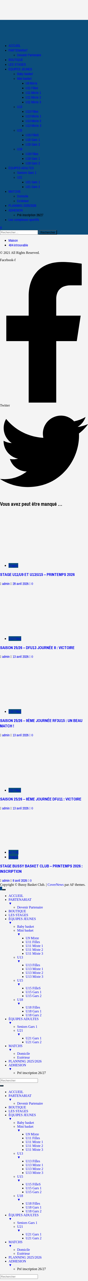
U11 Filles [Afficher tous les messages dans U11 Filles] (15, 790)
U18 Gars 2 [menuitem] (34, 1015)
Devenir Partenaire (29, 55)
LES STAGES (17, 64)
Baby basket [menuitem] (25, 926)
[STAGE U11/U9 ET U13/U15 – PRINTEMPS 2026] (32, 535)
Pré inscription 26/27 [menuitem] (31, 1073)
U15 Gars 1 (33, 139)
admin (6, 583)
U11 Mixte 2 (33, 97)
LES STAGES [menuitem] (18, 915)
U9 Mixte (31, 83)
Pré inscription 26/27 (30, 215)
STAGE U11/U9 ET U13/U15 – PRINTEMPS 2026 (37, 574)
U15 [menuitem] (52, 982)
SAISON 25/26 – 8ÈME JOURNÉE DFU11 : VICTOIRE (40, 799)
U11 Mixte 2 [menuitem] (34, 949)
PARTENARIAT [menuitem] (48, 901)
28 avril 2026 (21, 583)
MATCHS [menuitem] (48, 1048)
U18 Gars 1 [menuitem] (34, 1011)
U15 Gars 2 (33, 144)
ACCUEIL (15, 45)
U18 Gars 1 (33, 158)
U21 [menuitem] (52, 1032)
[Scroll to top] (1, 888)
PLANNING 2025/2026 (22, 205)
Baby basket (25, 73)
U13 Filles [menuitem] (33, 965)
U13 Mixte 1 (33, 116)
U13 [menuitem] (52, 959)
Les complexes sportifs (24, 219)
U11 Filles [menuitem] (33, 942)
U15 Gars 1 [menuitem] (34, 992)
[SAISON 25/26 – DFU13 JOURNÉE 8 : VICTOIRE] (32, 609)
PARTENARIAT (18, 50)
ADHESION (16, 210)
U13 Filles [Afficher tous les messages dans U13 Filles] (15, 638)
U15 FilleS (32, 135)
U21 (19, 177)
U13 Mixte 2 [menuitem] (34, 973)
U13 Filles (32, 111)
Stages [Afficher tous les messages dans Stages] (13, 565)
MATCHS (15, 191)
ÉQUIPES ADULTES (21, 168)
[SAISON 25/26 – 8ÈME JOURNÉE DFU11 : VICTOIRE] (32, 760)
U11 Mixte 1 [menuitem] (34, 946)
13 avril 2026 (21, 656)
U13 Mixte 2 (33, 120)
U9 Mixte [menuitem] (32, 938)
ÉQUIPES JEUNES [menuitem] (48, 921)
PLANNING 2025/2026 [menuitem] (25, 1061)
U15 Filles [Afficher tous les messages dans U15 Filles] (15, 711)
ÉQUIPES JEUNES (20, 69)
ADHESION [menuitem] (48, 1067)
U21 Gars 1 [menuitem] (34, 1038)
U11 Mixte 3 (33, 102)
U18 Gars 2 (33, 163)
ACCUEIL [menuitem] (16, 896)
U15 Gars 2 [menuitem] (34, 996)
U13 (19, 106)
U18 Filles (32, 153)
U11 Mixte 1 (33, 92)
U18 (19, 149)
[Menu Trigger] (4, 889)
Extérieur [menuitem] (23, 1057)
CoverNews (56, 884)
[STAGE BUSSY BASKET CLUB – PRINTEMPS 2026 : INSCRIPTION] (32, 828)
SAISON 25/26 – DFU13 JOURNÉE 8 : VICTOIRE (37, 647)
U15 (19, 130)
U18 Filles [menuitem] (33, 1007)
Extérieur (23, 200)
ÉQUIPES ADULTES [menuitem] (48, 1021)
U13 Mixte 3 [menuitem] (34, 976)
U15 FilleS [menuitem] (33, 988)
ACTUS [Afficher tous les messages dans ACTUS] (13, 852)
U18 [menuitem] (52, 1002)
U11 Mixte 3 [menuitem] (34, 953)
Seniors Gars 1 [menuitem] (27, 1026)
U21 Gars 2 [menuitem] (34, 1042)
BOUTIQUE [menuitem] (17, 911)
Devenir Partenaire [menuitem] (30, 907)
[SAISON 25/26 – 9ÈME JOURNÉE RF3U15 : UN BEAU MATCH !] (32, 682)
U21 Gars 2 (33, 186)
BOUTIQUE (16, 59)
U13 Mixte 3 (33, 125)
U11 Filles (32, 88)
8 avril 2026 (20, 880)
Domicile (22, 196)
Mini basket (24, 78)
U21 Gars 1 (33, 182)
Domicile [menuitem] (23, 1053)
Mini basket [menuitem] (52, 932)
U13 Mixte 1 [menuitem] (34, 969)
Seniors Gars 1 (26, 172)
